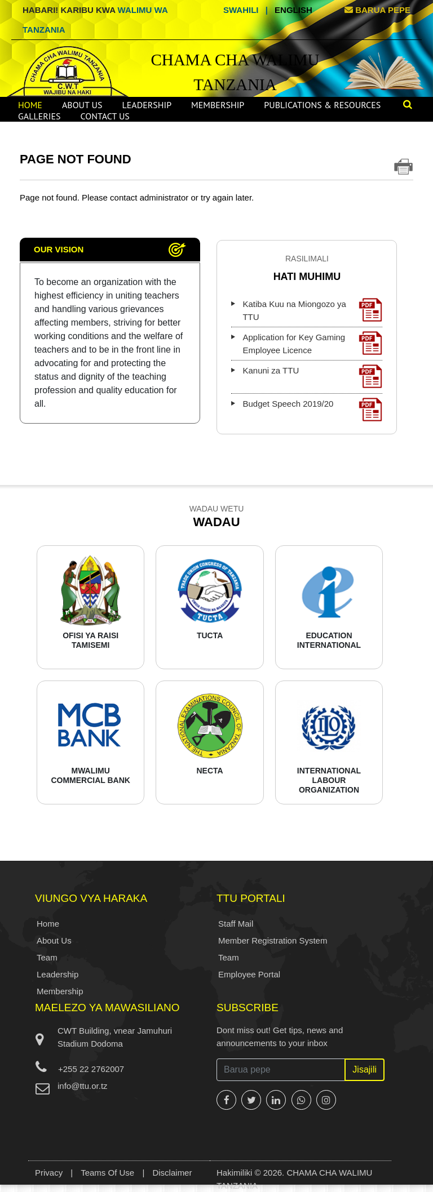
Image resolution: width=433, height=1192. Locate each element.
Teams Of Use (107, 1172)
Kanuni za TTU (312, 376)
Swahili (241, 10)
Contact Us (105, 116)
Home (30, 104)
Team (47, 957)
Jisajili (364, 1069)
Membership (217, 104)
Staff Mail (235, 923)
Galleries (39, 116)
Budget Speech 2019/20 (312, 409)
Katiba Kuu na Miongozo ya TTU (312, 310)
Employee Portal (249, 974)
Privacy (49, 1172)
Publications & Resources (322, 104)
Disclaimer (172, 1172)
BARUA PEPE (377, 10)
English (293, 10)
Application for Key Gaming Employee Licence (312, 343)
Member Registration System (272, 940)
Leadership (146, 104)
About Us (82, 104)
